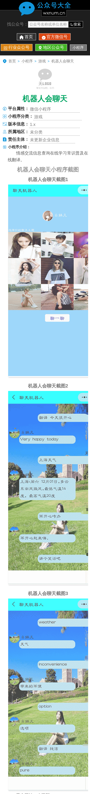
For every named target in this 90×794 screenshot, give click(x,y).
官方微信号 (57, 36)
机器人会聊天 (62, 61)
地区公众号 (53, 47)
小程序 (78, 48)
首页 (29, 36)
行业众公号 (18, 47)
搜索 (77, 24)
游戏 (42, 61)
